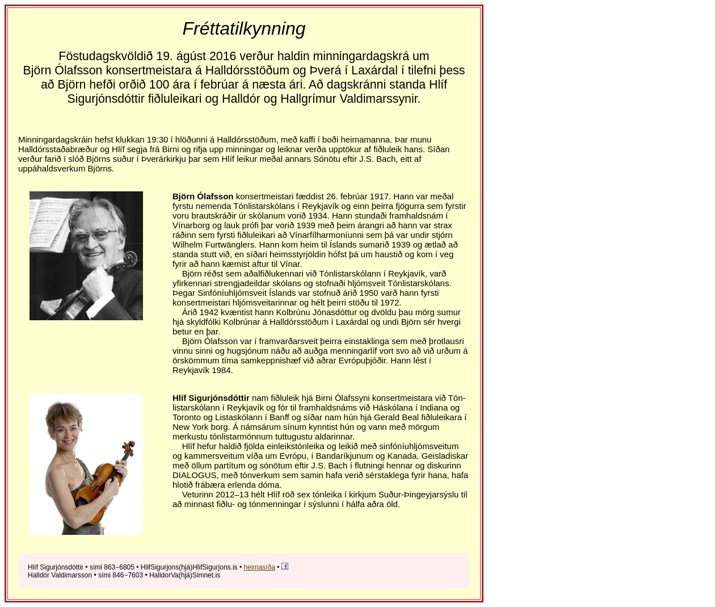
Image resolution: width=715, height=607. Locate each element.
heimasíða (259, 567)
